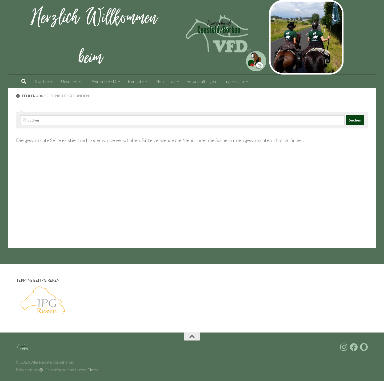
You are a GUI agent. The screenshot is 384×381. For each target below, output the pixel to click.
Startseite (44, 81)
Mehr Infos (165, 81)
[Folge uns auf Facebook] (354, 347)
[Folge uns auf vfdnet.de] (364, 347)
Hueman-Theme (86, 370)
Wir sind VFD (104, 81)
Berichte (136, 81)
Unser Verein (73, 81)
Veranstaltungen (201, 81)
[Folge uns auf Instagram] (344, 347)
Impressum (233, 81)
